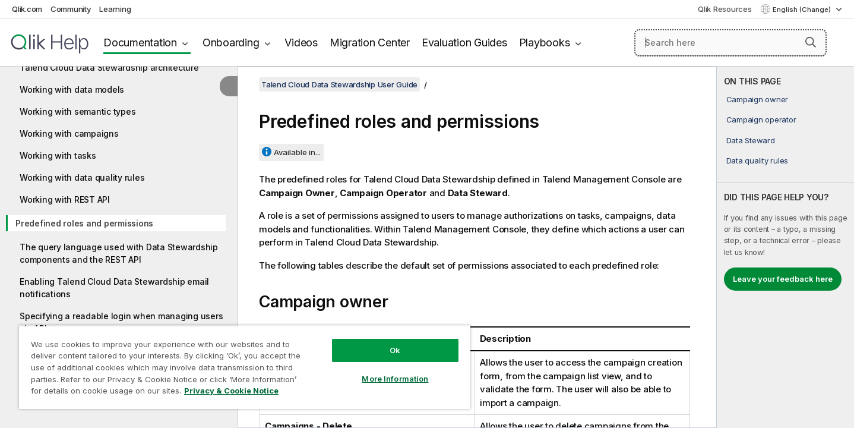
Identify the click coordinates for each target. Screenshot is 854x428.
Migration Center (370, 42)
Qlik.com (27, 9)
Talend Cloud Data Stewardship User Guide (339, 84)
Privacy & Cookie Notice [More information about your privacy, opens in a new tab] (231, 390)
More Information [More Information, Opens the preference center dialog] (395, 378)
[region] (244, 367)
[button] (811, 42)
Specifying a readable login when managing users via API (121, 322)
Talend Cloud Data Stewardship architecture (109, 67)
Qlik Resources (725, 9)
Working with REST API (65, 199)
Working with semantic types (77, 111)
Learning (115, 9)
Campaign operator (761, 119)
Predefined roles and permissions (84, 223)
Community (70, 9)
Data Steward (750, 140)
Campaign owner (757, 99)
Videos (301, 42)
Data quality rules (757, 160)
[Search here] (730, 42)
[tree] (119, 206)
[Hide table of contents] (229, 86)
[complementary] (785, 247)
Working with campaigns (69, 133)
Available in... (297, 152)
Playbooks (544, 42)
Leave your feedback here (783, 279)
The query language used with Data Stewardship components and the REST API (119, 253)
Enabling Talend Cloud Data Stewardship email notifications (114, 287)
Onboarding (231, 42)
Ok (395, 350)
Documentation (140, 42)
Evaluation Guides (464, 42)
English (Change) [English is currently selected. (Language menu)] (803, 9)
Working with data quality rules (82, 177)
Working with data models (72, 89)
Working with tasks (58, 155)
